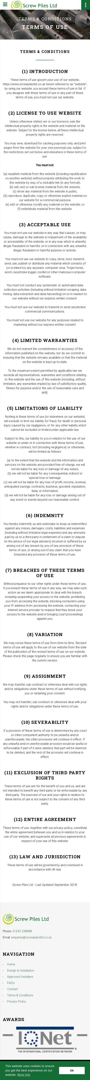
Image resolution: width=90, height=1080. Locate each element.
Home (11, 964)
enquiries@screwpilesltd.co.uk (31, 937)
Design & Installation (20, 970)
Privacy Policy (16, 1001)
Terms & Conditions (20, 995)
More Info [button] (23, 1074)
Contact (12, 989)
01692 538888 (22, 931)
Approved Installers (20, 976)
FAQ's (11, 983)
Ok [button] (72, 1070)
